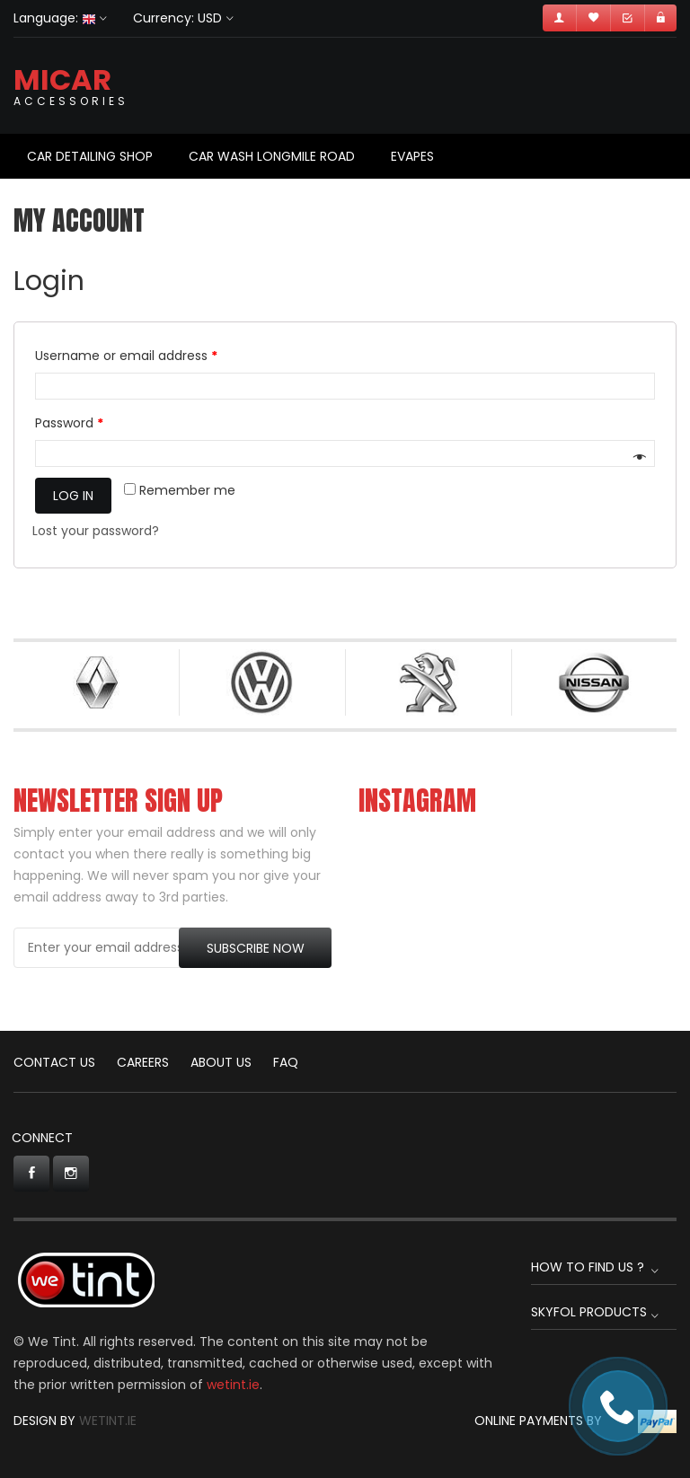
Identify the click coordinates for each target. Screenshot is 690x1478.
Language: (54, 18)
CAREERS (143, 1062)
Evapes (412, 156)
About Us (221, 1062)
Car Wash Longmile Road (272, 156)
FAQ (285, 1062)
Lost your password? (95, 531)
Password (69, 423)
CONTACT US (54, 1062)
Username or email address (126, 356)
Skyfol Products (589, 1312)
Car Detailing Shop (90, 156)
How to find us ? (587, 1267)
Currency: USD (177, 18)
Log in (73, 496)
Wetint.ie (108, 1421)
